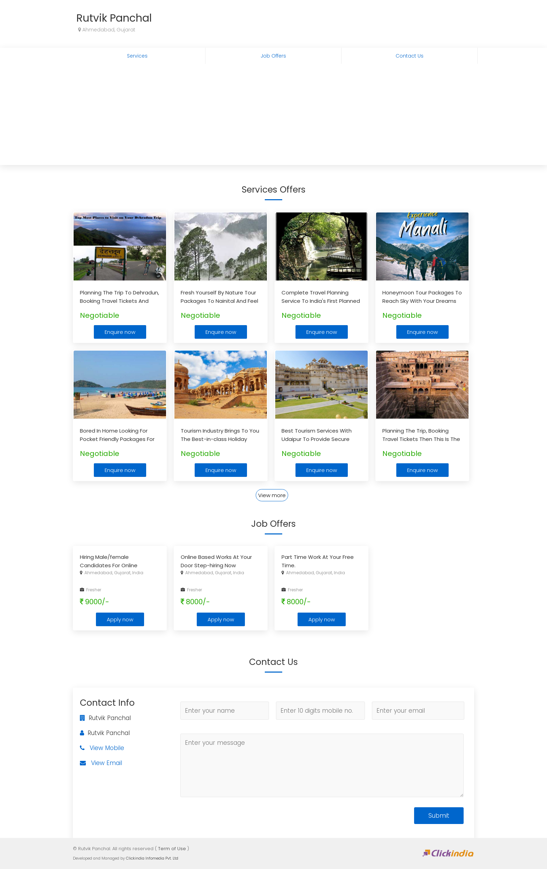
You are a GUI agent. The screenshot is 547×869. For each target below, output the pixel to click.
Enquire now (120, 332)
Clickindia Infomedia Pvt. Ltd (152, 858)
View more (272, 495)
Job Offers (273, 55)
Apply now (120, 619)
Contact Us (410, 55)
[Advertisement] (273, 116)
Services (137, 55)
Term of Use (172, 848)
